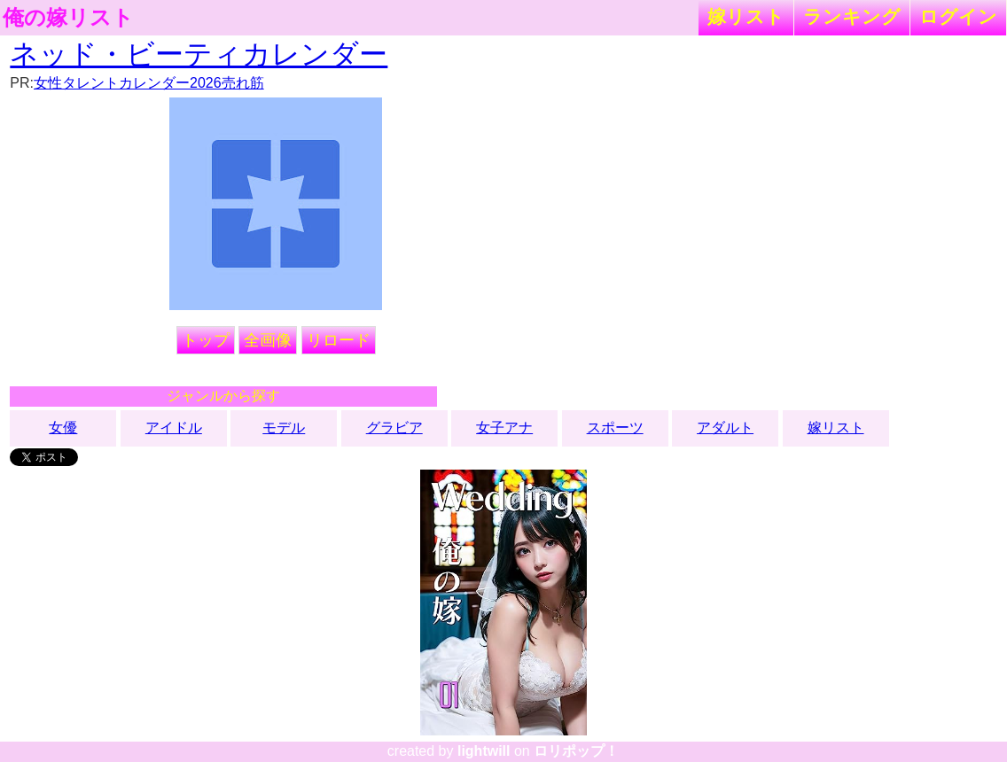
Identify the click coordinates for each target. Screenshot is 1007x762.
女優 (63, 427)
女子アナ (504, 427)
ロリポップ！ (576, 750)
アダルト (725, 427)
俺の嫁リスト (68, 17)
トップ (206, 340)
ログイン (958, 16)
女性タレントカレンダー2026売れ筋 (149, 82)
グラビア (394, 427)
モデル (283, 427)
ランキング (852, 16)
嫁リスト (746, 16)
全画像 (268, 340)
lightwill (484, 750)
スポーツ (615, 427)
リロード (339, 340)
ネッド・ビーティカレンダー (198, 54)
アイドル (173, 427)
